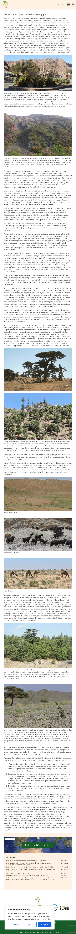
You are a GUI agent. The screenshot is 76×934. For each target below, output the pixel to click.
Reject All (29, 925)
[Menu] (68, 4)
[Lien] (5, 4)
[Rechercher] (73, 4)
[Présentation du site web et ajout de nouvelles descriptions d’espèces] (37, 867)
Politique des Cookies (52, 933)
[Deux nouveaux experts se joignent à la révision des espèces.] (37, 875)
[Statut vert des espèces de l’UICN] (37, 873)
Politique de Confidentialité (34, 933)
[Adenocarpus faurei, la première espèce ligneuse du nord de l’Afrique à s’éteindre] (37, 870)
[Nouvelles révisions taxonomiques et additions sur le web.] (37, 861)
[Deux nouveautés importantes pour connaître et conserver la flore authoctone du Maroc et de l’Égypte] (37, 863)
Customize (15, 925)
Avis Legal (20, 933)
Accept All (44, 925)
